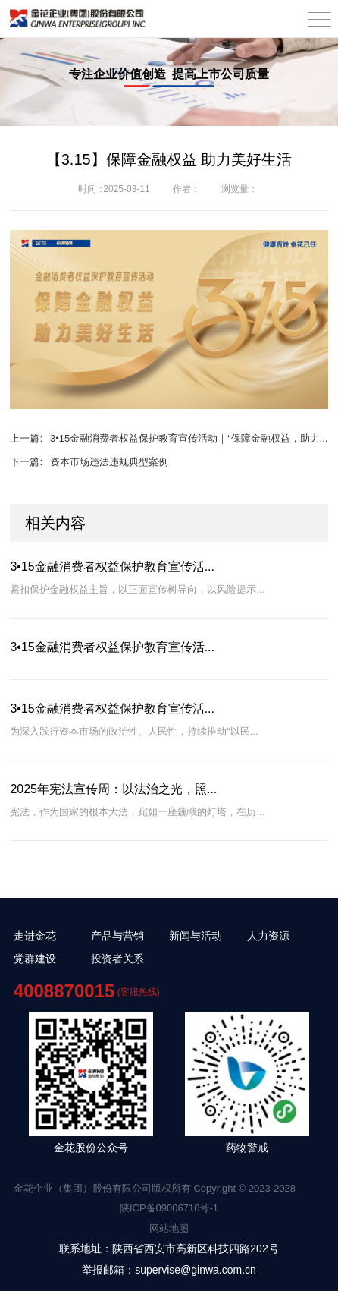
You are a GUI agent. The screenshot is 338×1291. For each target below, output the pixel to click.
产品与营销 (117, 936)
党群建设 (35, 959)
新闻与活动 (195, 936)
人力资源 (268, 936)
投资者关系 (117, 959)
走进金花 (35, 936)
